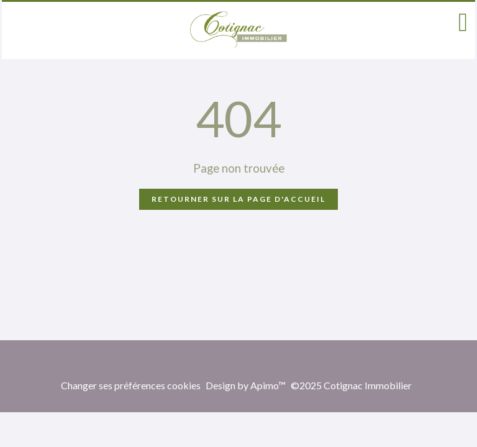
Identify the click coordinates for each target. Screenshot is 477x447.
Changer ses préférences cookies (131, 385)
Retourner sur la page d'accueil (238, 199)
